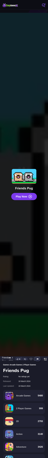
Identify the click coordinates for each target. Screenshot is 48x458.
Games (6, 365)
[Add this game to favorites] (31, 359)
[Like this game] (18, 359)
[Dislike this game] (25, 359)
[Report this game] (37, 359)
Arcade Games (16, 365)
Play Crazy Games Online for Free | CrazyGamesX (10, 5)
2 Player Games (29, 365)
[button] (45, 359)
